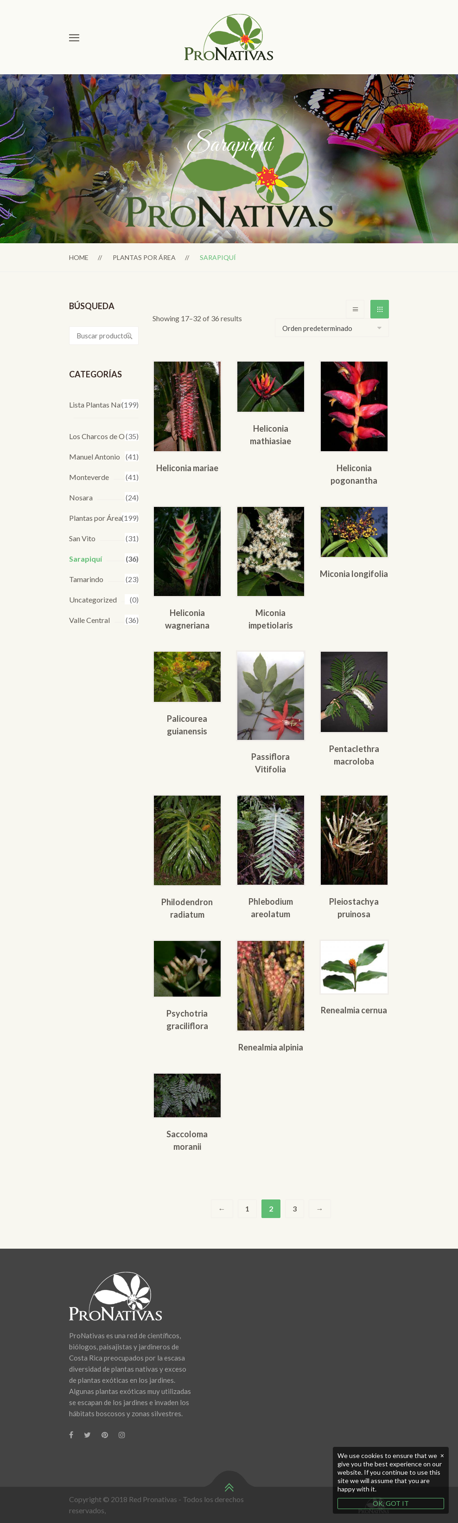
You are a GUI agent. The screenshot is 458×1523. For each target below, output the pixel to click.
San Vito (82, 538)
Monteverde (89, 477)
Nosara (81, 497)
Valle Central (89, 620)
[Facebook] (71, 1434)
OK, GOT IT (391, 1503)
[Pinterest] (105, 1434)
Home (79, 257)
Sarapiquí (85, 558)
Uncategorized (93, 599)
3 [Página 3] (295, 1208)
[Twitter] (87, 1434)
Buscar (129, 335)
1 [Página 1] (247, 1208)
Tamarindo (86, 579)
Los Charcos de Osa (100, 436)
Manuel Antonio (94, 456)
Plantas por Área (144, 257)
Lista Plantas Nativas (102, 404)
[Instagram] (122, 1434)
